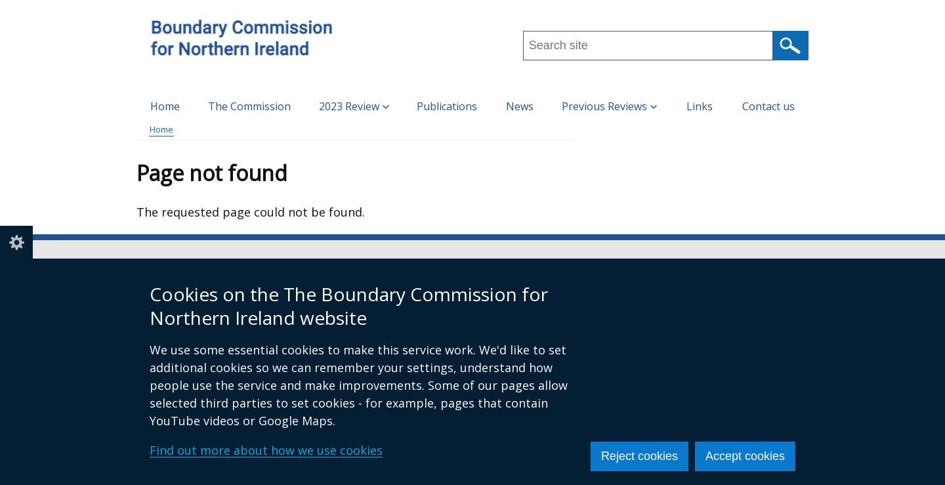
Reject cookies (639, 456)
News (520, 106)
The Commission (249, 106)
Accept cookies (745, 456)
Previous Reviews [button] (609, 106)
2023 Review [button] (354, 106)
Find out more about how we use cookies (266, 450)
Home (165, 106)
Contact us (768, 106)
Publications (447, 106)
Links (699, 106)
